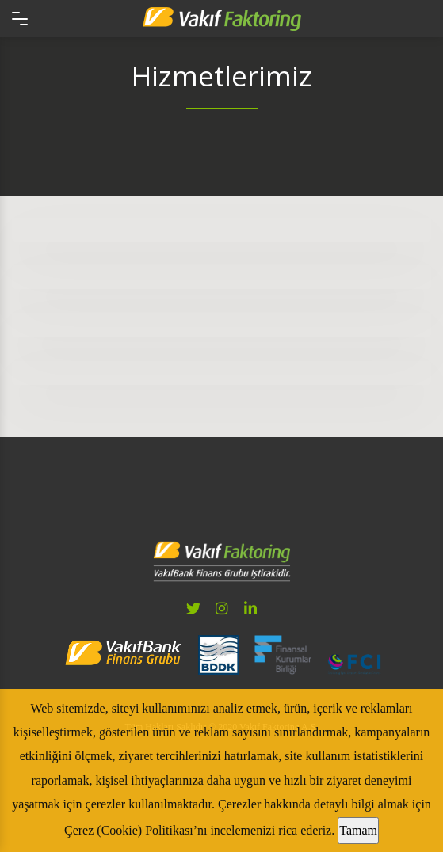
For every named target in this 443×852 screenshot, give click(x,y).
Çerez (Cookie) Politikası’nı (135, 830)
